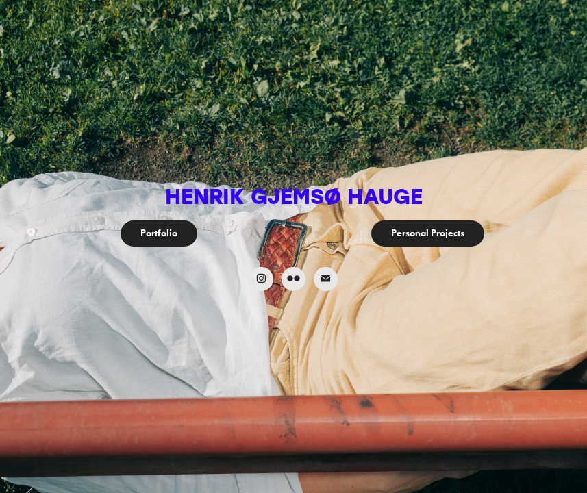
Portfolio (158, 233)
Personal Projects (427, 233)
